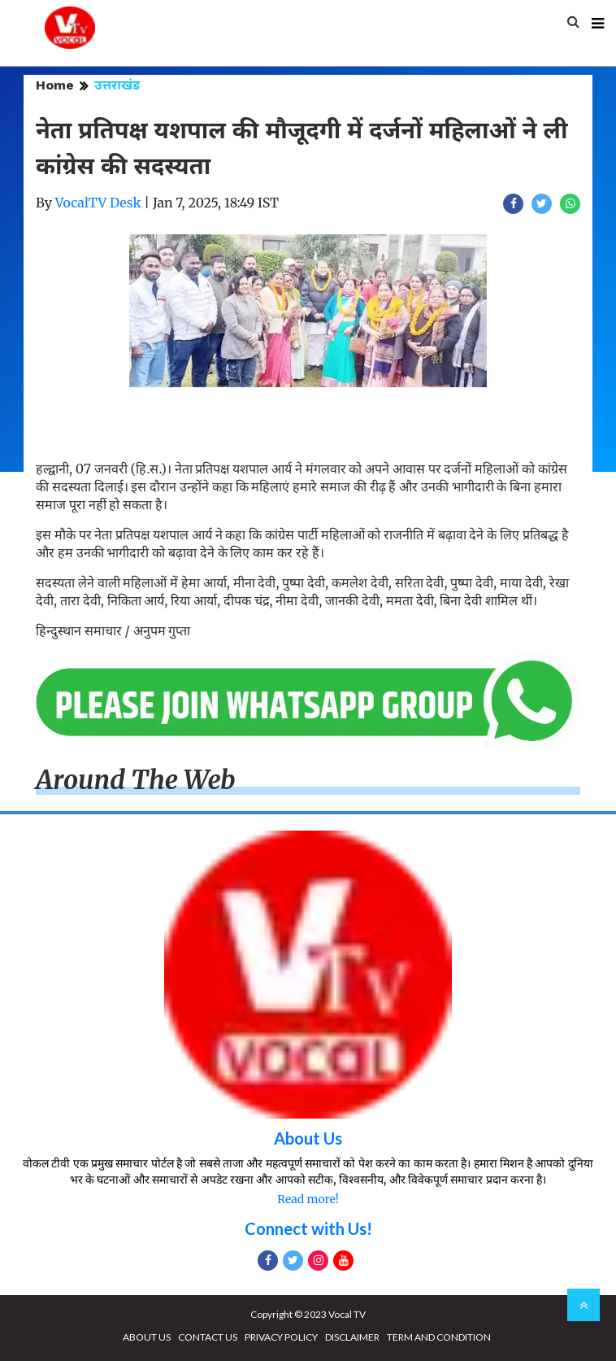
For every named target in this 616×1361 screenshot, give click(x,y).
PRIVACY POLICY (281, 1337)
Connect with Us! (308, 1228)
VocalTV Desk (98, 202)
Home (55, 85)
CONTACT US (207, 1337)
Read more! (307, 1199)
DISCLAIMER (352, 1337)
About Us (308, 1138)
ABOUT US (147, 1337)
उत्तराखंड (117, 85)
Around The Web (136, 780)
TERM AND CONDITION (439, 1337)
